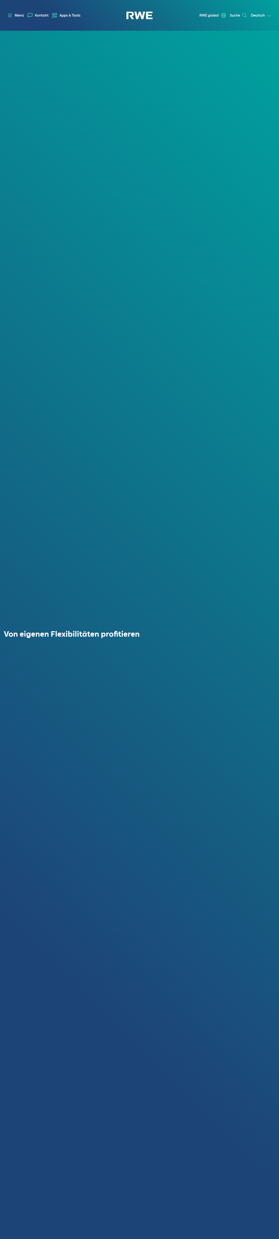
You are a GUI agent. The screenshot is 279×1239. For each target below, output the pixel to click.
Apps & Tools (70, 15)
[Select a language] (261, 15)
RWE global (209, 15)
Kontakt (42, 15)
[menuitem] (38, 15)
